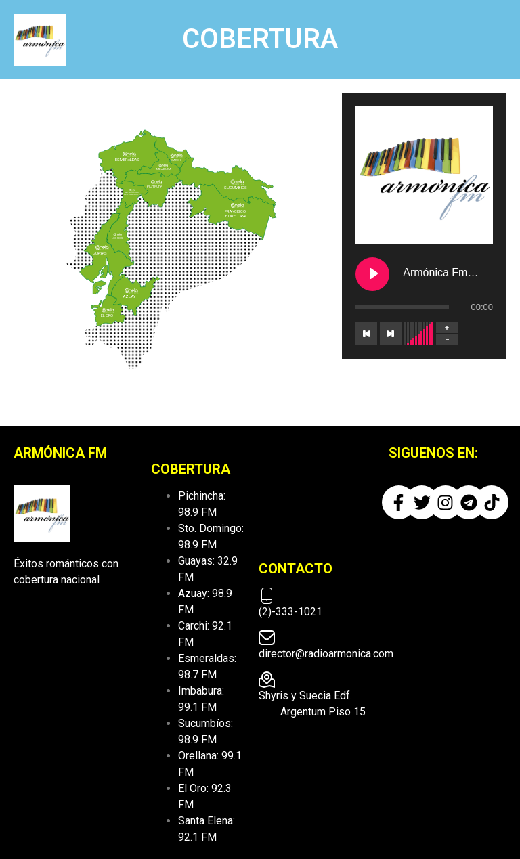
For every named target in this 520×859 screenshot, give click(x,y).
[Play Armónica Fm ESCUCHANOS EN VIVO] (372, 274)
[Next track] (391, 333)
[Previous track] (366, 333)
